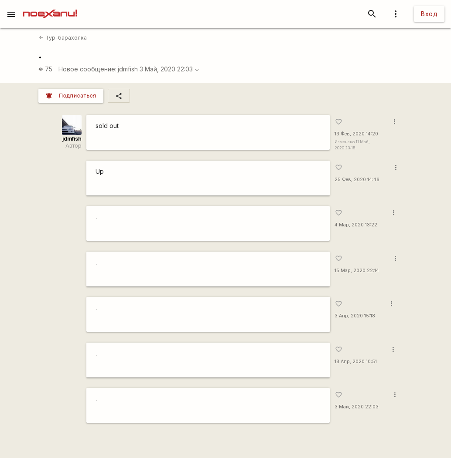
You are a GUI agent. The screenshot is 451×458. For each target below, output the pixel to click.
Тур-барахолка (62, 37)
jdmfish (128, 69)
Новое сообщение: (87, 69)
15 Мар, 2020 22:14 (357, 270)
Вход (429, 13)
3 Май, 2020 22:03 (169, 69)
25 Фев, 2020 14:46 (357, 179)
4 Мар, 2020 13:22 (356, 225)
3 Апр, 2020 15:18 (355, 316)
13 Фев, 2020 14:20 (356, 134)
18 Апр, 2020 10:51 (356, 361)
